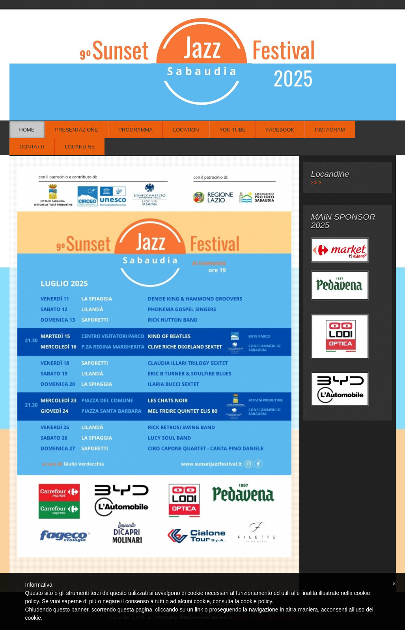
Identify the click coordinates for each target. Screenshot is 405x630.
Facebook (280, 130)
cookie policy (256, 601)
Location (186, 130)
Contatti (32, 147)
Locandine (80, 147)
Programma (135, 130)
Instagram (330, 130)
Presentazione (76, 130)
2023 (316, 182)
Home (27, 130)
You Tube (233, 130)
